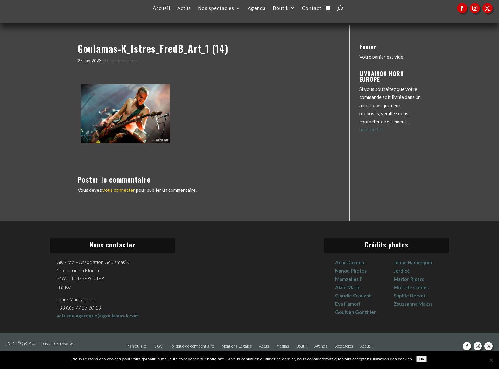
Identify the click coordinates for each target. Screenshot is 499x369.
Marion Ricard (409, 279)
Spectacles (343, 346)
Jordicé (402, 271)
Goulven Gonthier (355, 312)
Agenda (257, 8)
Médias (282, 346)
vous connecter (118, 190)
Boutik (281, 8)
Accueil (161, 8)
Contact (311, 8)
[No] (491, 360)
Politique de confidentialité (192, 346)
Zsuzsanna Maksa (413, 304)
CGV (158, 346)
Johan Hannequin (413, 262)
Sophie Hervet (410, 295)
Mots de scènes (411, 287)
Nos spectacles (216, 8)
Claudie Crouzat (353, 295)
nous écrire (371, 129)
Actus (184, 8)
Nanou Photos (351, 271)
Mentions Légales (236, 346)
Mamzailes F (348, 279)
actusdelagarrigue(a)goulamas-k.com (97, 315)
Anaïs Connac (350, 262)
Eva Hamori (347, 304)
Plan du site (136, 346)
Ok (421, 359)
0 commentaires (121, 60)
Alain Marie (348, 287)
